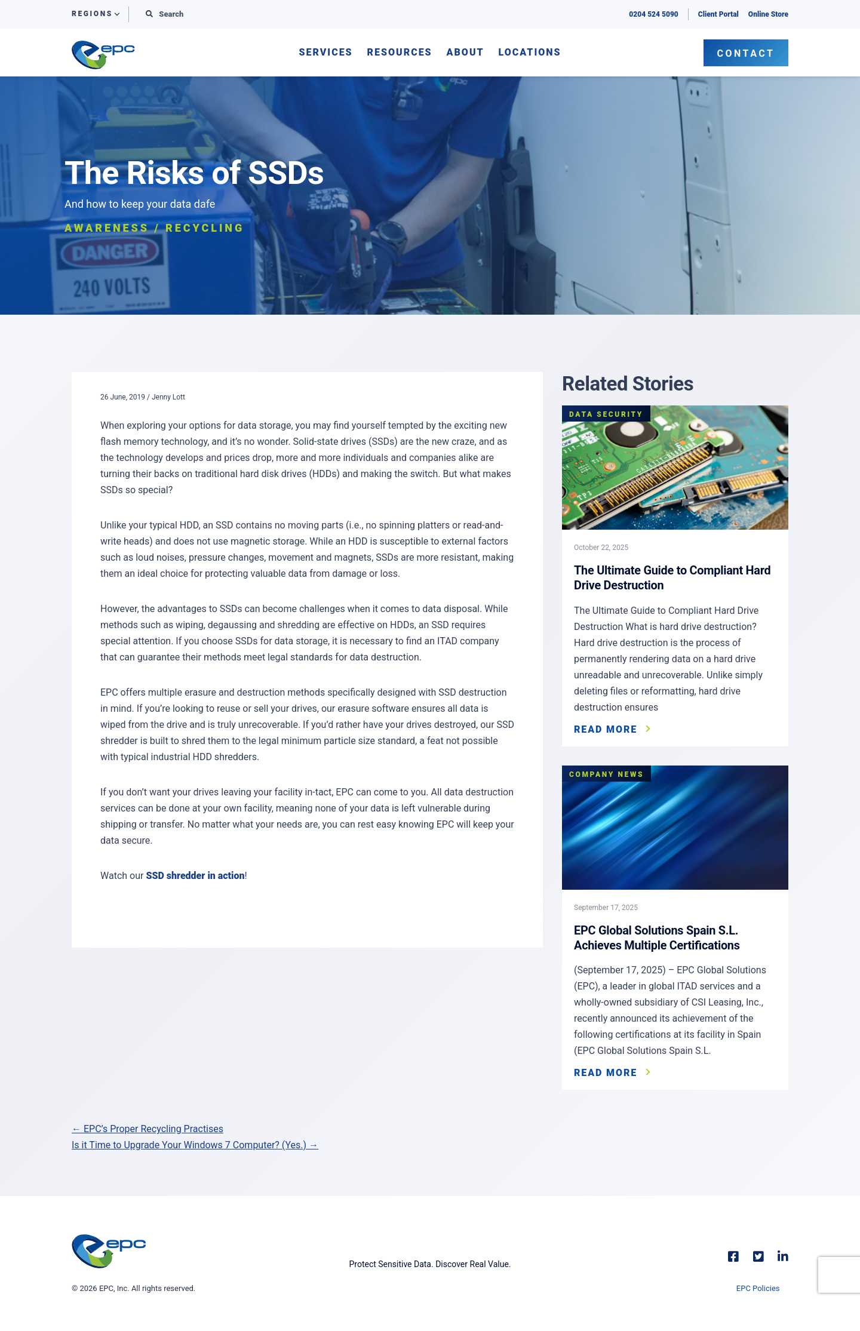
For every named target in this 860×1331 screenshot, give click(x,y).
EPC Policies (758, 1286)
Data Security (606, 414)
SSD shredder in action (195, 875)
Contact (746, 53)
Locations (530, 53)
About (465, 53)
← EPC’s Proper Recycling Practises (147, 1127)
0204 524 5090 (653, 14)
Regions (92, 14)
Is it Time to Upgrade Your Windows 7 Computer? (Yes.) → (195, 1143)
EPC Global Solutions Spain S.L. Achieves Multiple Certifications (657, 936)
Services (325, 53)
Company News (606, 773)
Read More (605, 728)
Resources (399, 53)
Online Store (768, 14)
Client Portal (718, 14)
